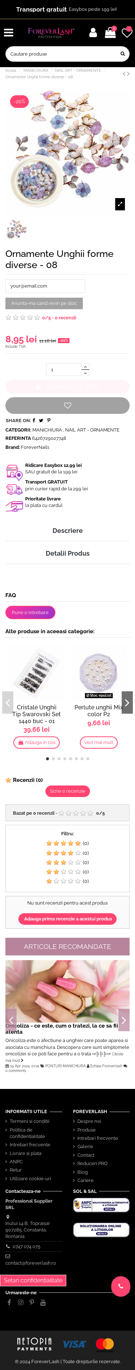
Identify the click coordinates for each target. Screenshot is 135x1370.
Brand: (12, 447)
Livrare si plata (25, 1153)
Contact (85, 1155)
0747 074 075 (26, 1246)
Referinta (18, 438)
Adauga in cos (68, 387)
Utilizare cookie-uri (30, 1178)
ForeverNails (35, 447)
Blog (82, 1172)
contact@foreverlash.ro (30, 1263)
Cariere (85, 1180)
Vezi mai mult (98, 742)
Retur (16, 1170)
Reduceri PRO (92, 1163)
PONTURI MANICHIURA (65, 1066)
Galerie (85, 1146)
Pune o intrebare (30, 612)
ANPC (16, 1161)
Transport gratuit (41, 9)
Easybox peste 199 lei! (93, 9)
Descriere (68, 530)
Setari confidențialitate (33, 1280)
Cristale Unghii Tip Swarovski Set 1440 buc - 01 (36, 714)
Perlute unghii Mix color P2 (99, 711)
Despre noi (89, 1121)
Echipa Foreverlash (106, 1066)
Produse (86, 1130)
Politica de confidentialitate (27, 1133)
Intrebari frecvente (30, 1144)
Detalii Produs (68, 553)
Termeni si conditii (29, 1121)
